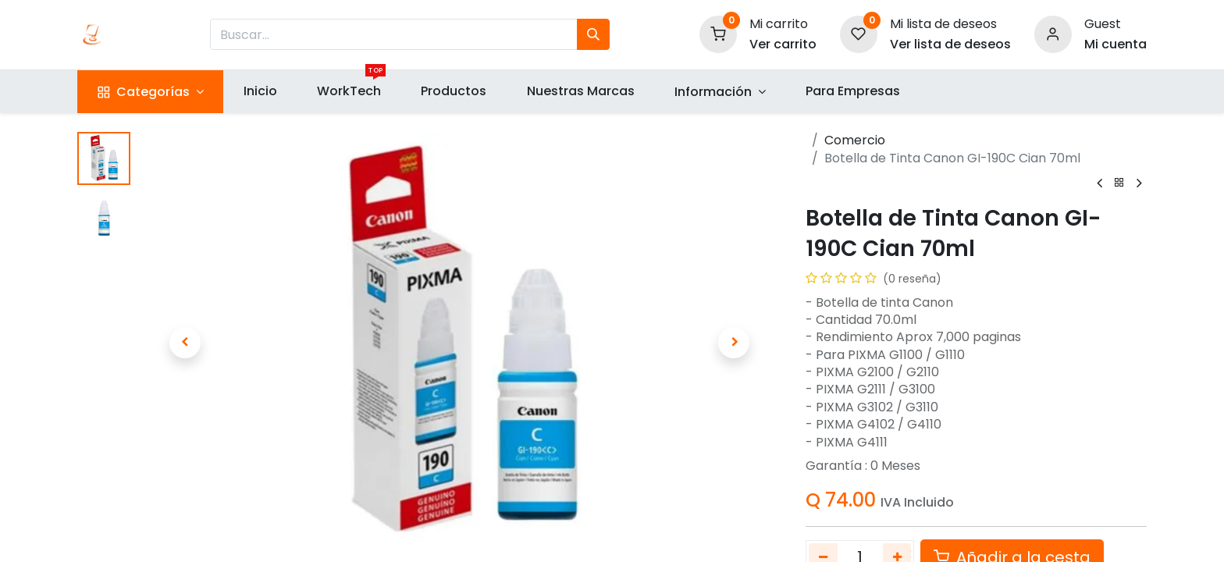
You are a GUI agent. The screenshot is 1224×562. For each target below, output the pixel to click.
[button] (185, 342)
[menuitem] (260, 91)
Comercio (854, 140)
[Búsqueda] (593, 34)
